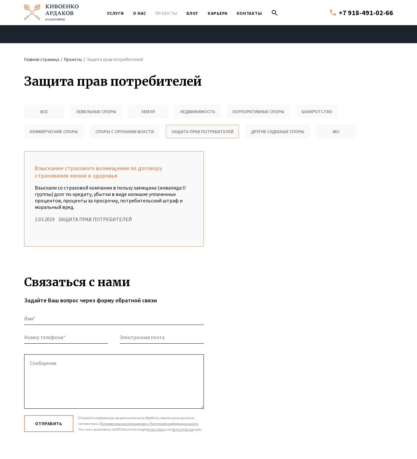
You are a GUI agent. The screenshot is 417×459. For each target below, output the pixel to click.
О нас (139, 13)
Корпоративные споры (258, 111)
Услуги (115, 13)
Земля (148, 111)
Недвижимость (197, 111)
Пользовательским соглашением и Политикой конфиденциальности (149, 424)
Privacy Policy (156, 429)
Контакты (249, 13)
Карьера (218, 13)
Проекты (166, 13)
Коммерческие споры (54, 131)
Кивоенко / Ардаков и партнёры (51, 13)
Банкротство (317, 111)
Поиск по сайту (275, 14)
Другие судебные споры (277, 131)
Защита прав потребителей (202, 131)
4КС (336, 131)
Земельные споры (96, 111)
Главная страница (41, 59)
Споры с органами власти (124, 131)
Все (44, 111)
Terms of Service (183, 429)
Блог (192, 13)
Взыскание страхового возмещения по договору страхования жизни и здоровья (114, 198)
